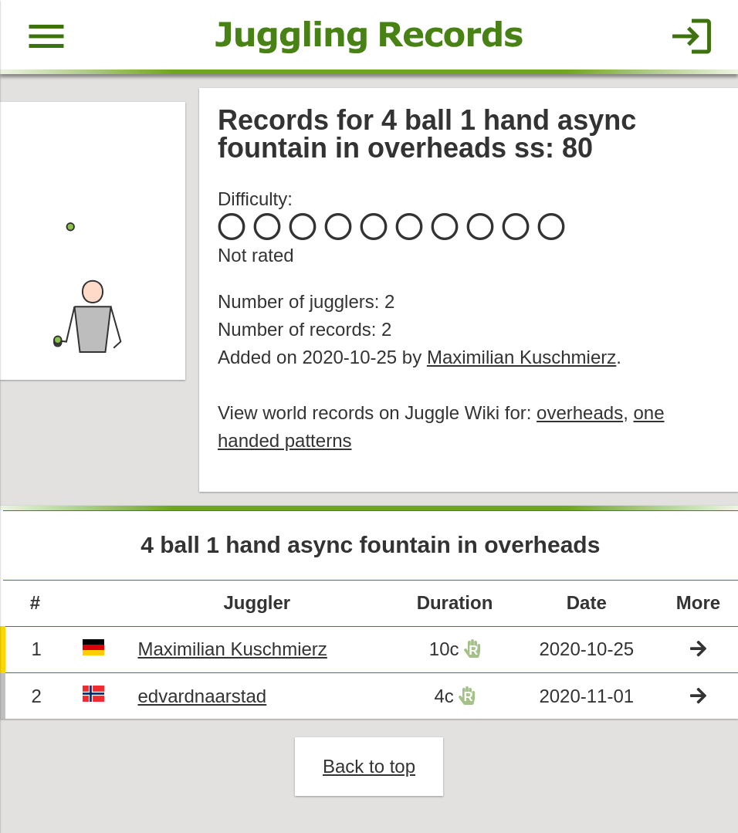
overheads (580, 412)
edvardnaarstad (201, 696)
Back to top (369, 766)
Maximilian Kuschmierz (521, 357)
